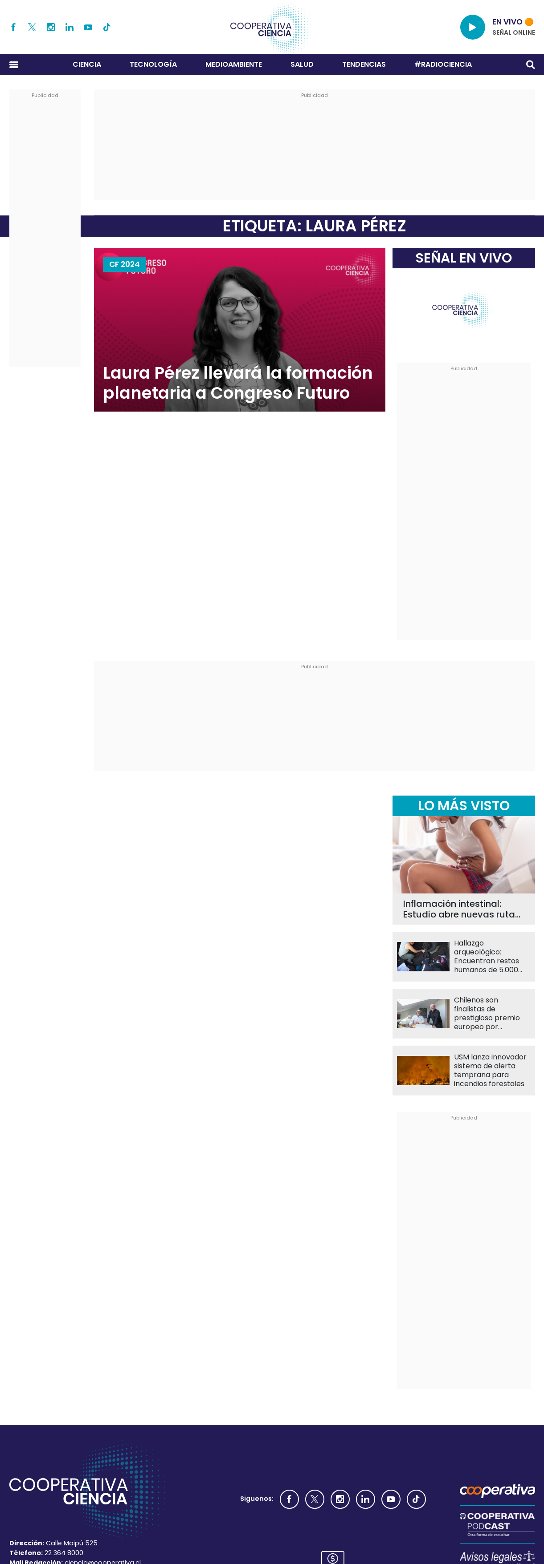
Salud (302, 64)
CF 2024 (124, 264)
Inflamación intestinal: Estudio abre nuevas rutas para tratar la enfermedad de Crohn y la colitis (462, 909)
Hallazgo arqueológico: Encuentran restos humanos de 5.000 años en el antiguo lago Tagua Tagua (486, 956)
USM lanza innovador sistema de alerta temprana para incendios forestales (490, 1070)
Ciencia (87, 64)
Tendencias (364, 64)
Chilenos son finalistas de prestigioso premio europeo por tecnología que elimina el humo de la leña (491, 1013)
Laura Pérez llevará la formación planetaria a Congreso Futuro (238, 383)
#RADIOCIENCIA (443, 64)
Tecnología (153, 64)
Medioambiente (233, 64)
